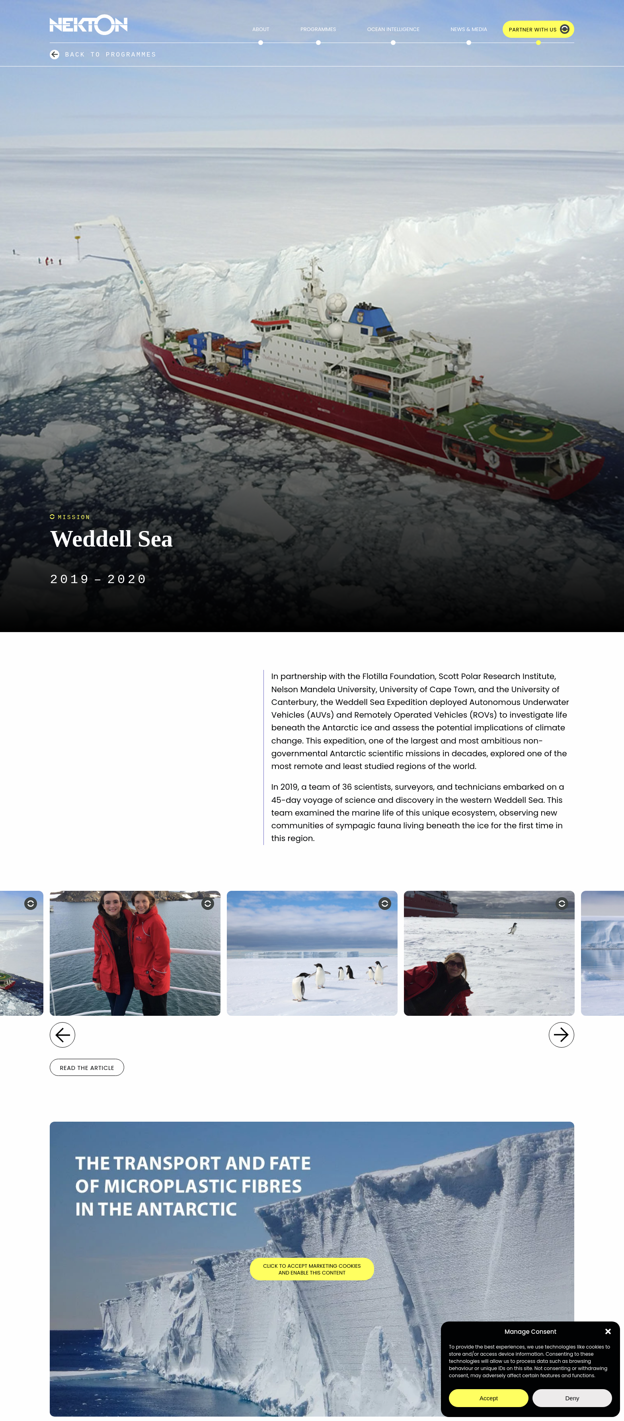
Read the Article (87, 1068)
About (260, 29)
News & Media (468, 29)
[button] (608, 1331)
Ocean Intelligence (393, 29)
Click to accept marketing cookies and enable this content (312, 1269)
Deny (572, 1398)
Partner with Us (533, 29)
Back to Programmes (110, 54)
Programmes (318, 29)
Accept (489, 1398)
